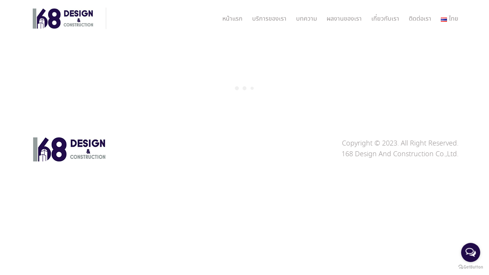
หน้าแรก (232, 19)
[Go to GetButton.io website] (470, 267)
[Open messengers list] (470, 252)
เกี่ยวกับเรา (385, 19)
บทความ (306, 19)
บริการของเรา (269, 19)
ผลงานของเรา (344, 19)
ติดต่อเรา (420, 19)
